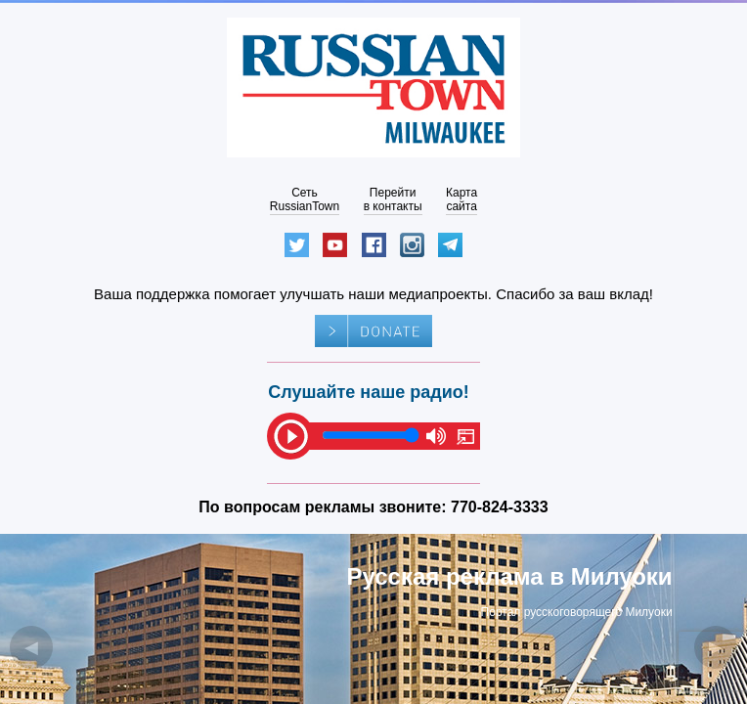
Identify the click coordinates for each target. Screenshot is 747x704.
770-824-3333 (500, 507)
